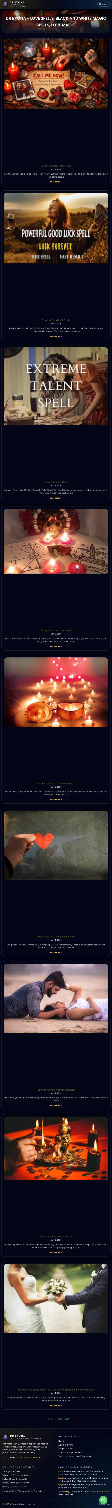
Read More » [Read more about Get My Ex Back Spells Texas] (56, 182)
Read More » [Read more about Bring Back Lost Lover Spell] (56, 646)
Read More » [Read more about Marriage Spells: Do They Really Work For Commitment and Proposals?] (56, 1405)
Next (66, 1418)
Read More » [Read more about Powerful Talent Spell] (56, 498)
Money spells (24, 1491)
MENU (103, 4)
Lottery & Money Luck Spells (15, 1482)
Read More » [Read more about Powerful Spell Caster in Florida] (56, 1252)
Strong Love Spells (11, 1471)
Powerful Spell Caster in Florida (56, 1236)
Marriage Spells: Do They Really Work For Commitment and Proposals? (56, 1389)
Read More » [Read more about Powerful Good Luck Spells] (56, 336)
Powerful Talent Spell (56, 481)
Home (61, 1441)
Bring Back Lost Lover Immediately (56, 936)
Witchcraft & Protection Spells (16, 1475)
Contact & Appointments (70, 1452)
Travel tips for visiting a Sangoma (74, 1456)
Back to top (103, 1504)
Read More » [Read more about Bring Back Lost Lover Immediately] (56, 952)
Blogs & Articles (66, 1448)
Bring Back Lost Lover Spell (56, 630)
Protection (38, 1491)
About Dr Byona (66, 1445)
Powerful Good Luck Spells (56, 320)
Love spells (9, 1491)
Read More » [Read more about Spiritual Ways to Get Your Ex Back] (56, 1105)
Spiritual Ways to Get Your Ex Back (56, 1089)
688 (60, 1418)
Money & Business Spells (14, 1486)
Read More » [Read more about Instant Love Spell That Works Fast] (56, 799)
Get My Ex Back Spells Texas (56, 165)
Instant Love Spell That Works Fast (56, 783)
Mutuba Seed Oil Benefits (14, 1479)
